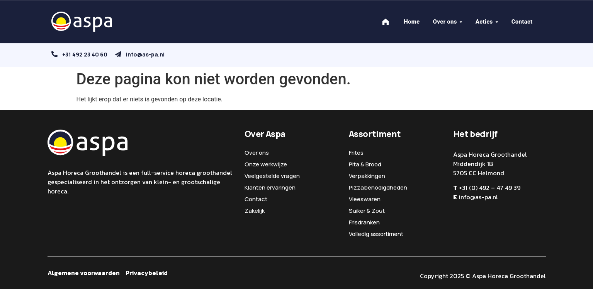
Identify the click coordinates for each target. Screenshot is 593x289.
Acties (484, 21)
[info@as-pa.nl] (118, 54)
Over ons (445, 21)
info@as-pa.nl (145, 54)
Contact (522, 21)
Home (412, 21)
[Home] (385, 21)
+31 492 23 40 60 (84, 54)
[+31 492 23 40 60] (54, 54)
